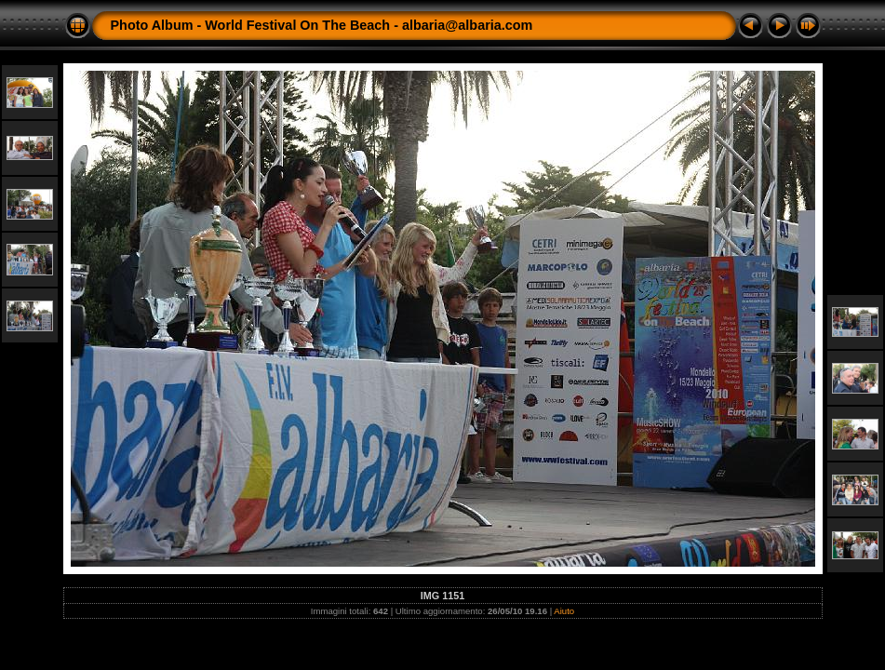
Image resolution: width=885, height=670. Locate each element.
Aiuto (564, 611)
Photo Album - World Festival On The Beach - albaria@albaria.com (322, 25)
